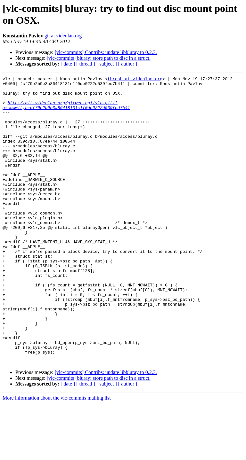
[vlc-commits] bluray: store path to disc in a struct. (99, 58)
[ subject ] (106, 63)
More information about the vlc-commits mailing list (57, 454)
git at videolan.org (63, 35)
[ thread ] (85, 63)
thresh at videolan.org (135, 79)
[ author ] (127, 63)
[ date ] (68, 63)
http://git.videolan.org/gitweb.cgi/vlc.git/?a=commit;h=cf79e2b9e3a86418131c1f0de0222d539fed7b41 (66, 111)
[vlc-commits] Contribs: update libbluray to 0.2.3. (106, 52)
